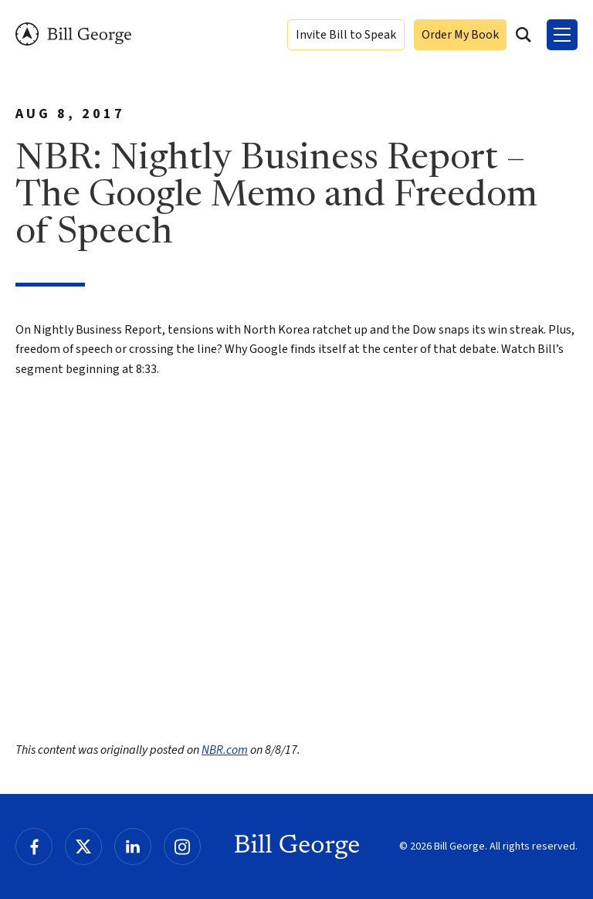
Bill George (73, 34)
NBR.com (225, 749)
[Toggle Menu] (562, 34)
